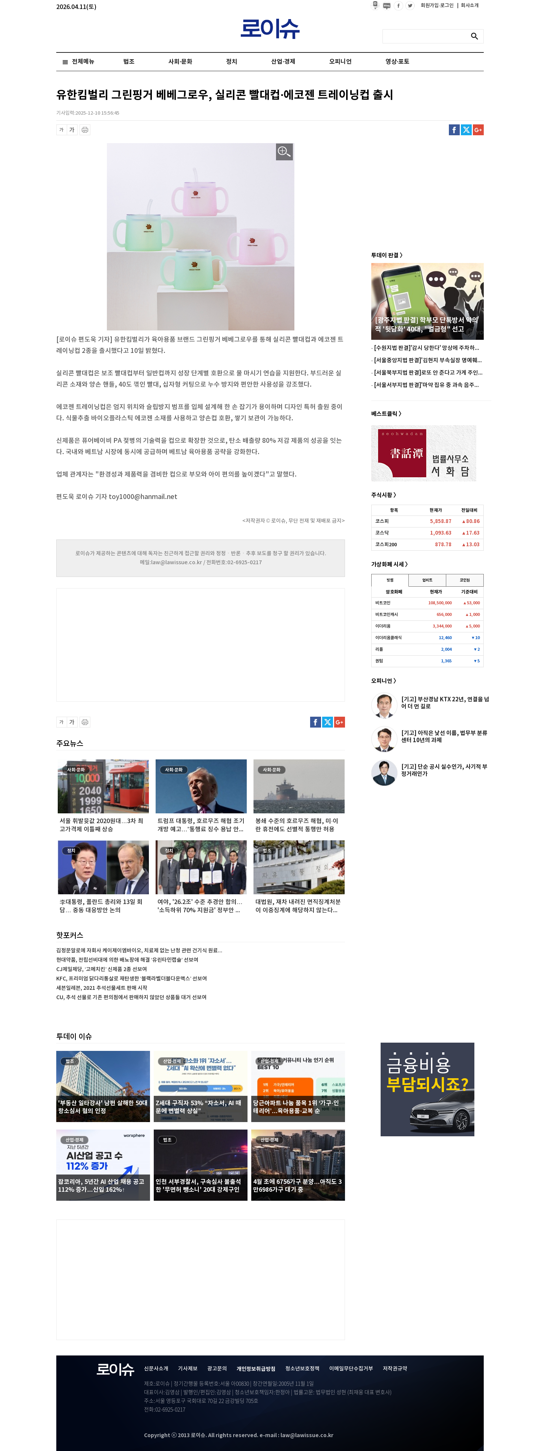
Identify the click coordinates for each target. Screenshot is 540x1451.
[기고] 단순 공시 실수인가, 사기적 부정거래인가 (444, 770)
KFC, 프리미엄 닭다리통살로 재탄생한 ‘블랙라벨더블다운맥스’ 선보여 (131, 979)
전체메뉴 (83, 62)
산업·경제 (283, 62)
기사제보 (188, 1369)
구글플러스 (478, 129)
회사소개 (468, 6)
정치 (231, 62)
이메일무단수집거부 (351, 1369)
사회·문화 (180, 62)
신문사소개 (156, 1369)
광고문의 (217, 1369)
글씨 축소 (61, 129)
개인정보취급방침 (256, 1369)
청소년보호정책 (302, 1369)
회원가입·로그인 (438, 6)
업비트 (427, 580)
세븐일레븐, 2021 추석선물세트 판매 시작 (101, 988)
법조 (129, 62)
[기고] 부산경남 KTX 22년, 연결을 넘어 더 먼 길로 (445, 703)
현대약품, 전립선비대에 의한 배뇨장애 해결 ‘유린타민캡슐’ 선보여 (127, 960)
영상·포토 (398, 62)
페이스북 (454, 129)
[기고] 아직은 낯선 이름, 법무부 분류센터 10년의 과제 (444, 737)
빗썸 (390, 580)
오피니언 (340, 62)
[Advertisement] (131, 644)
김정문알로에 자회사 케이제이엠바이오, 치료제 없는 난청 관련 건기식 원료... (139, 950)
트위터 (466, 129)
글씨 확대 (72, 129)
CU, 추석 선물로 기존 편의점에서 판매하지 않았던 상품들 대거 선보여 (131, 997)
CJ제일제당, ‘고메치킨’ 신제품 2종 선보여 (101, 969)
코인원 (465, 580)
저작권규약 (395, 1369)
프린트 (85, 129)
